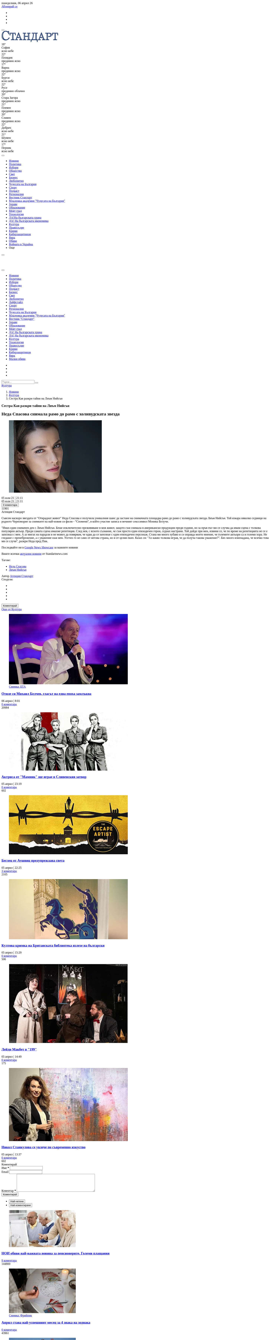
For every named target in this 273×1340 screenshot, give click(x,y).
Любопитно (16, 180)
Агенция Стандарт (21, 576)
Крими (13, 230)
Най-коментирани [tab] (20, 1208)
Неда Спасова (17, 566)
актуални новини (30, 553)
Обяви (13, 241)
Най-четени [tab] (17, 1204)
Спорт (13, 187)
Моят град (15, 210)
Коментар (8, 1194)
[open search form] (2, 155)
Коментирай (10, 605)
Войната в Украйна (21, 244)
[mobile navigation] (2, 30)
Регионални (16, 194)
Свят (12, 174)
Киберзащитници (20, 234)
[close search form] (2, 270)
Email (5, 1171)
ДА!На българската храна (25, 217)
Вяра (12, 237)
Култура (14, 224)
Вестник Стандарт (20, 197)
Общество (15, 170)
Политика (15, 164)
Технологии (16, 214)
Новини (14, 160)
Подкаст (14, 190)
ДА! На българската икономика (28, 220)
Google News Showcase (39, 547)
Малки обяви (17, 359)
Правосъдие (16, 227)
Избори (13, 167)
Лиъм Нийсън (17, 569)
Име (5, 1167)
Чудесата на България (22, 184)
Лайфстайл (16, 302)
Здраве (13, 204)
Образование (17, 207)
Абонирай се (9, 6)
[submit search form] (36, 382)
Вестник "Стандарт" (22, 318)
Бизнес (13, 177)
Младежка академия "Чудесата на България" (37, 200)
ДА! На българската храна (25, 332)
